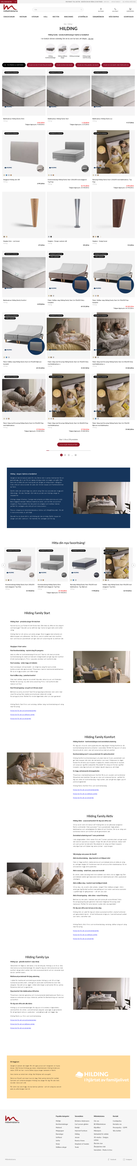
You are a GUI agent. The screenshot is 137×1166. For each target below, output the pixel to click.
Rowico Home (79, 1141)
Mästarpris (97, 1131)
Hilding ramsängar (64, 65)
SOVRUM (35, 17)
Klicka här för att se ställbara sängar (22, 714)
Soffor (58, 1141)
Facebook (113, 1159)
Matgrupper (60, 1131)
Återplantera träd (99, 1147)
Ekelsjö (77, 1127)
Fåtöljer (58, 1121)
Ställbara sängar (61, 1147)
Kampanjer (129, 17)
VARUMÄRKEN (98, 17)
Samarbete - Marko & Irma (103, 1150)
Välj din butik (8, 2)
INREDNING (68, 17)
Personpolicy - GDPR (120, 1127)
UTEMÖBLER (83, 17)
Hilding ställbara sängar (88, 65)
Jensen (77, 1137)
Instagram (129, 1159)
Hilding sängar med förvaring (116, 65)
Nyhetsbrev (116, 2)
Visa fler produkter (68, 444)
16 (75, 455)
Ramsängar (59, 1134)
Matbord (59, 1127)
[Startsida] (10, 7)
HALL (46, 17)
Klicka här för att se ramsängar (20, 718)
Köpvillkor (97, 1127)
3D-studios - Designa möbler (101, 1138)
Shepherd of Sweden (82, 1144)
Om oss (106, 2)
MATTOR (56, 17)
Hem (65, 24)
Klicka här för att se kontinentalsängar (23, 710)
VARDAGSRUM (9, 17)
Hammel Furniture (81, 1131)
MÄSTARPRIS (114, 17)
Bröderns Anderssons (82, 1121)
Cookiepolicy (117, 1121)
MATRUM (23, 17)
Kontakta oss (117, 1124)
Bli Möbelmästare (129, 2)
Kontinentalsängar (62, 1124)
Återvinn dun (98, 1143)
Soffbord (59, 1137)
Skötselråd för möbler (101, 1134)
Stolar (58, 1144)
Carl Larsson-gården (81, 1124)
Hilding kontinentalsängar (40, 65)
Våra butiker (117, 1131)
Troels (77, 1147)
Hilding (77, 1134)
